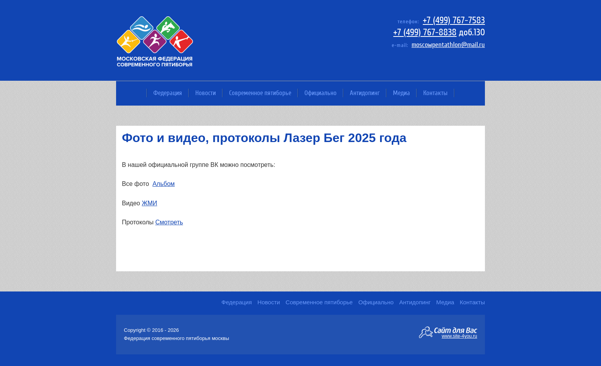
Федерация (167, 93)
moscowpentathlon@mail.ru (448, 45)
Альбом (164, 183)
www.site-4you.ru (459, 335)
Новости (205, 93)
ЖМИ (149, 203)
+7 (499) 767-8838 (425, 32)
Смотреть (169, 222)
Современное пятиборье (260, 93)
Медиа (401, 93)
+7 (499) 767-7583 (454, 20)
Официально (320, 93)
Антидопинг (365, 93)
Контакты (435, 93)
